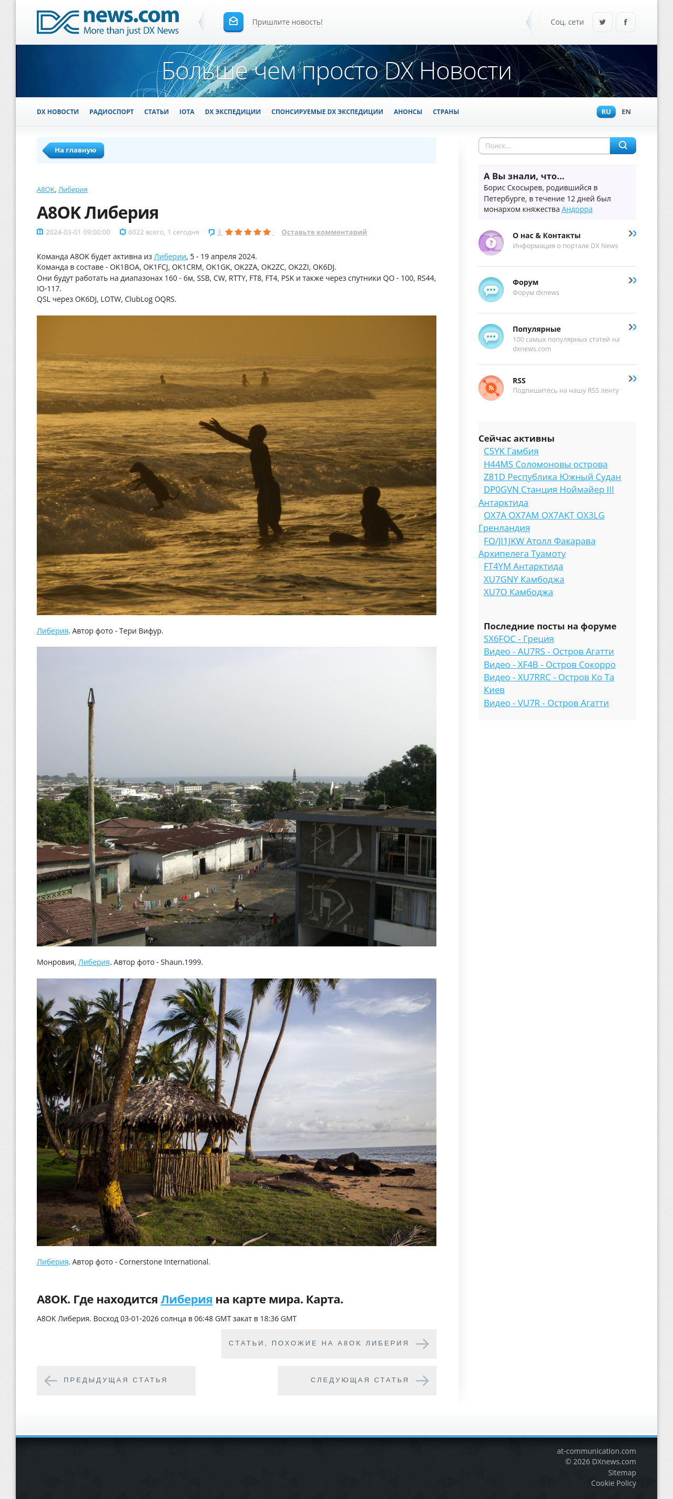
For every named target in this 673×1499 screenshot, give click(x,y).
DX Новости (58, 111)
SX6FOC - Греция (519, 639)
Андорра (577, 209)
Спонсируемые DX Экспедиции (327, 111)
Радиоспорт (111, 111)
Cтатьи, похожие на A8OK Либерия (319, 1343)
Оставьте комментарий (325, 232)
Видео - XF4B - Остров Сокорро (550, 664)
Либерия (73, 189)
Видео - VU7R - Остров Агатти (546, 703)
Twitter (602, 23)
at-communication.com (596, 1451)
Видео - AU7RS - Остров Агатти (549, 651)
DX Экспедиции (233, 111)
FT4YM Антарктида (523, 566)
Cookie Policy (613, 1483)
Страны (446, 111)
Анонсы (408, 111)
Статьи (156, 111)
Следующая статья (360, 1380)
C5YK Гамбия (511, 451)
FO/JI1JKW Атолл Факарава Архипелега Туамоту (537, 547)
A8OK (46, 189)
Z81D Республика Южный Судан (552, 477)
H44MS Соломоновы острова (546, 464)
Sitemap (622, 1472)
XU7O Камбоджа (518, 592)
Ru (603, 112)
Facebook (625, 23)
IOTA (187, 111)
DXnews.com (614, 1461)
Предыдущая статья (116, 1380)
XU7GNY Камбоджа (524, 579)
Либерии (170, 256)
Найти (623, 145)
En (623, 112)
